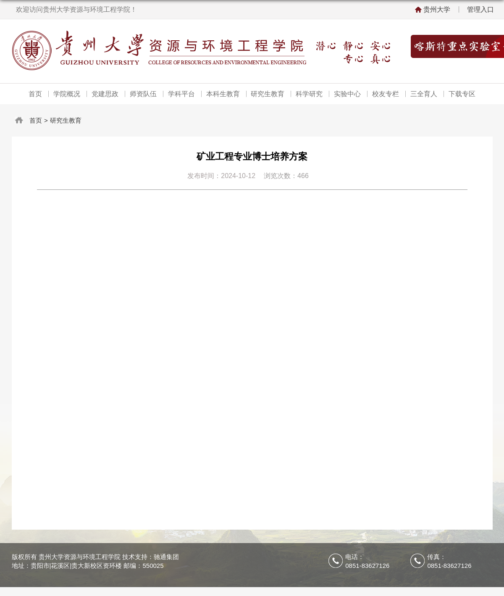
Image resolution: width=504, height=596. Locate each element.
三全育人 (423, 93)
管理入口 (480, 9)
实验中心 (347, 93)
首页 (35, 93)
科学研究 (309, 93)
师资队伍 (143, 93)
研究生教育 (267, 93)
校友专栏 (385, 93)
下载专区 (461, 93)
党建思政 (105, 93)
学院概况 (67, 93)
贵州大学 (436, 9)
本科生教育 (223, 93)
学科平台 (181, 93)
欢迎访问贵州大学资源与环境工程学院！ (76, 9)
